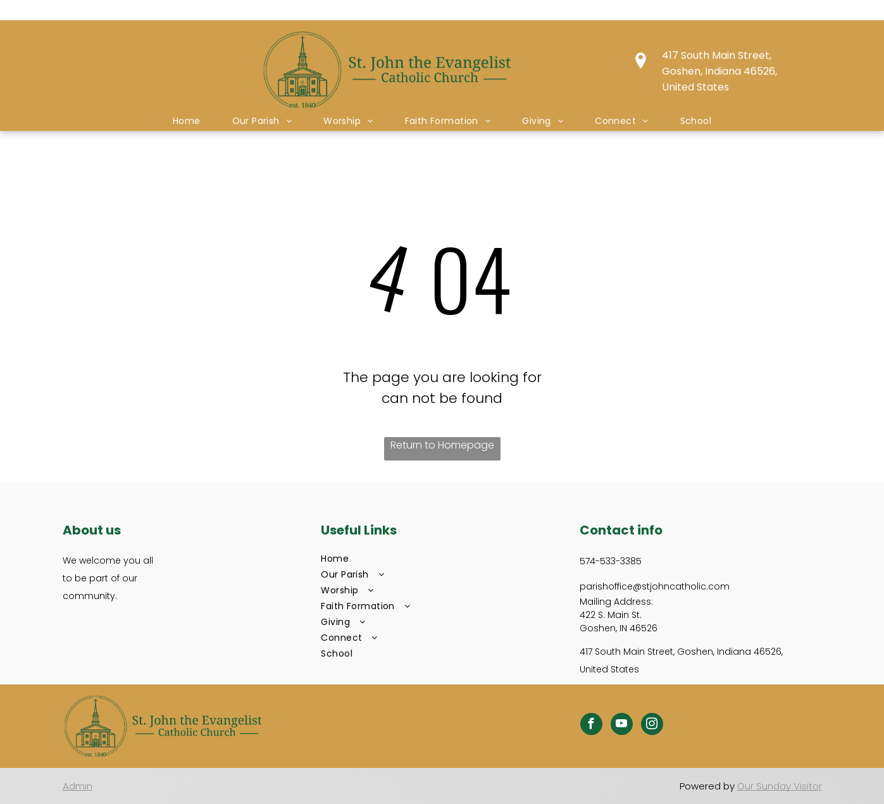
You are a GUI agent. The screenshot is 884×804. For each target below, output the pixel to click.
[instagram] (652, 725)
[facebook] (591, 725)
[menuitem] (186, 121)
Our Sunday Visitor (779, 786)
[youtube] (622, 725)
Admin (77, 786)
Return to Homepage (442, 445)
